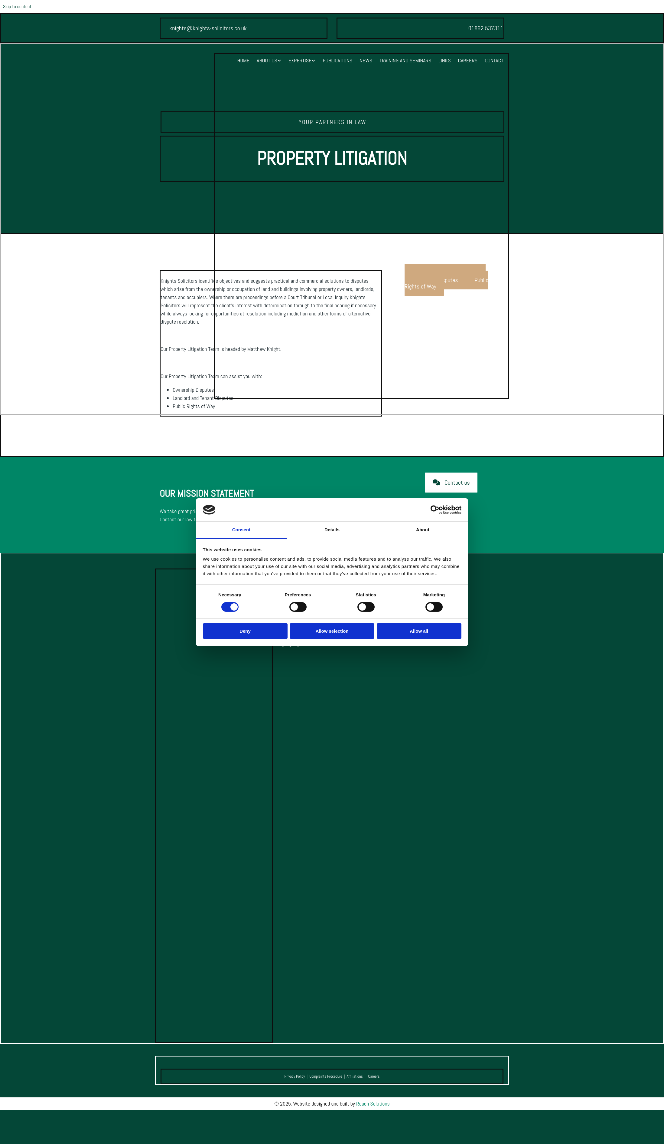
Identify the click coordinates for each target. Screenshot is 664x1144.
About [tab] (422, 529)
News (366, 60)
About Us (267, 60)
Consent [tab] (241, 529)
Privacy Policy (295, 1076)
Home (243, 60)
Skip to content (17, 6)
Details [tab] (332, 529)
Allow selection (331, 631)
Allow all (419, 631)
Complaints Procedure (325, 1076)
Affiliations (355, 1076)
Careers (467, 60)
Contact (494, 60)
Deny (245, 631)
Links (444, 60)
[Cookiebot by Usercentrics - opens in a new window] (434, 509)
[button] (451, 483)
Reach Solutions (373, 1103)
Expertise (299, 60)
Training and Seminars (405, 60)
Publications (337, 60)
